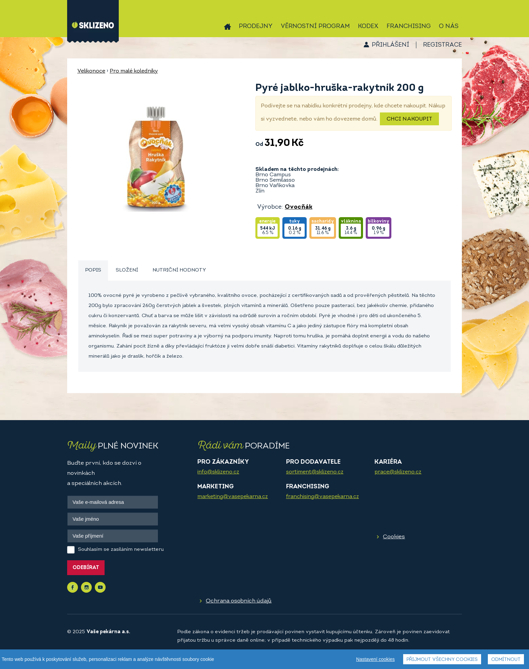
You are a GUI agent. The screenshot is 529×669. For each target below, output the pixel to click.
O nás (448, 26)
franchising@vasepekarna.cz (322, 496)
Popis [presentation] (93, 270)
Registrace (442, 45)
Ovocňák (298, 207)
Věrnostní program (315, 26)
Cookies (394, 537)
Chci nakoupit (409, 119)
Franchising (409, 26)
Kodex (368, 26)
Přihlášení (390, 45)
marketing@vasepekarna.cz (232, 496)
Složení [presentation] (127, 270)
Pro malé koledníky (134, 71)
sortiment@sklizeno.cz (314, 472)
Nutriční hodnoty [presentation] (179, 270)
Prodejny (256, 26)
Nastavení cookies (375, 659)
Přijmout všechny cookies (442, 659)
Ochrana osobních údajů (239, 601)
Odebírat (86, 567)
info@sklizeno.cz (218, 472)
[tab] (93, 270)
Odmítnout (506, 659)
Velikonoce (91, 71)
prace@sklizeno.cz (397, 472)
